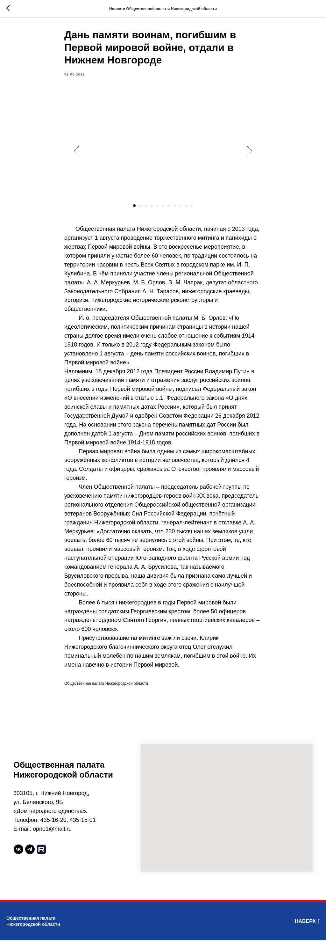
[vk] (18, 852)
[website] (41, 852)
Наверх (307, 924)
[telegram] (30, 852)
